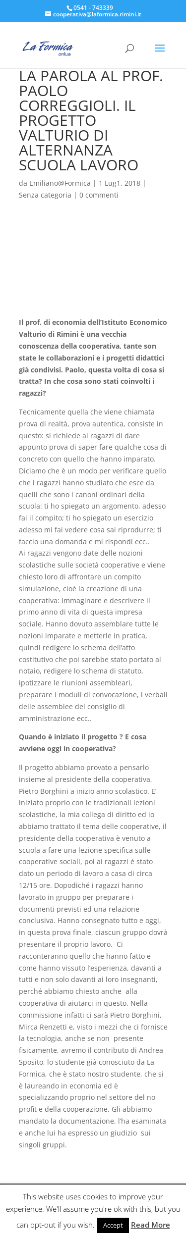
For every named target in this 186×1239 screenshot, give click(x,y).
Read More (150, 1225)
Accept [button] (113, 1225)
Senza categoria (45, 195)
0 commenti (99, 195)
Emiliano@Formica (60, 183)
